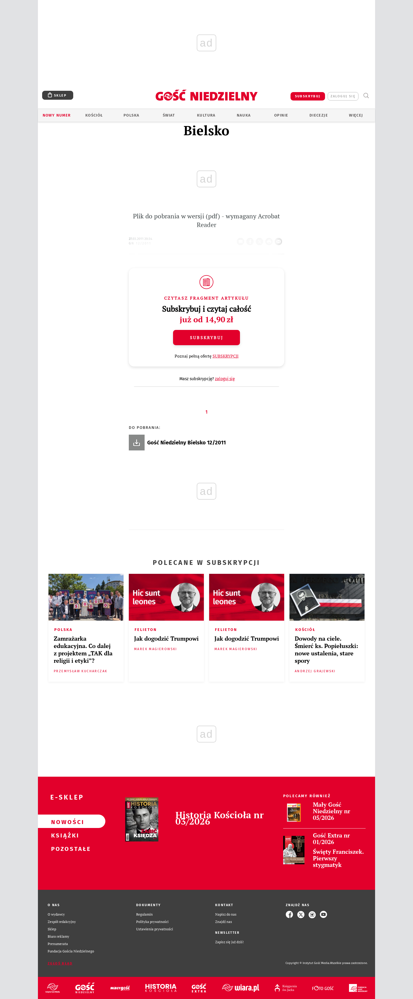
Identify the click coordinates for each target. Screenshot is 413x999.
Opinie (281, 115)
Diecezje (318, 115)
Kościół (94, 115)
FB (251, 240)
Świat (169, 115)
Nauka (244, 115)
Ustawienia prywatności (154, 929)
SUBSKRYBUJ (308, 96)
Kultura (206, 115)
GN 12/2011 (140, 243)
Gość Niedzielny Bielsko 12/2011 (186, 442)
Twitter (260, 240)
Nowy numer (57, 115)
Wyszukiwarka (366, 96)
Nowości (63, 821)
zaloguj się (343, 96)
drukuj (270, 240)
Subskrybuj (206, 337)
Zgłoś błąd (60, 963)
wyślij (279, 240)
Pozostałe (63, 848)
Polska (131, 115)
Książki (63, 835)
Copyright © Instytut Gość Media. (308, 963)
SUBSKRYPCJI (226, 356)
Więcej (356, 115)
